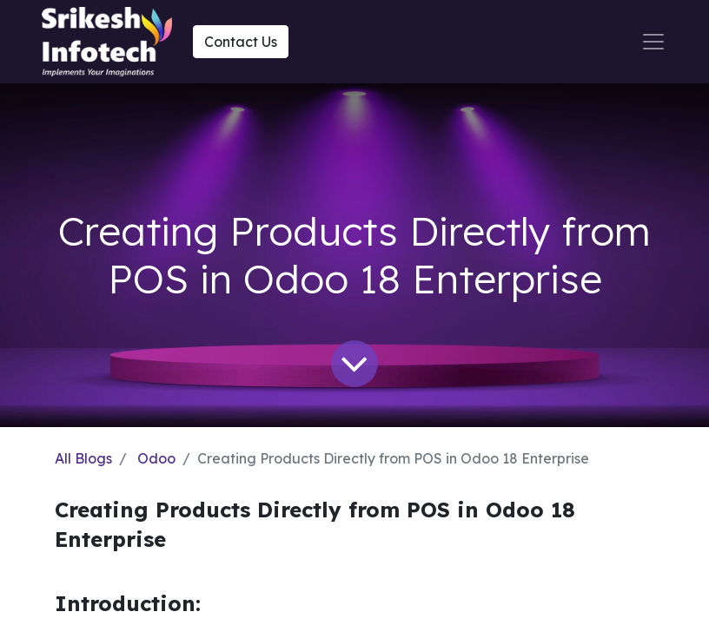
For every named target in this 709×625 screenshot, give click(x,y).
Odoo (156, 458)
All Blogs (83, 458)
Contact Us (240, 41)
